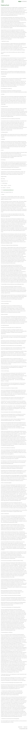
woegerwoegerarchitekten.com (8, 189)
